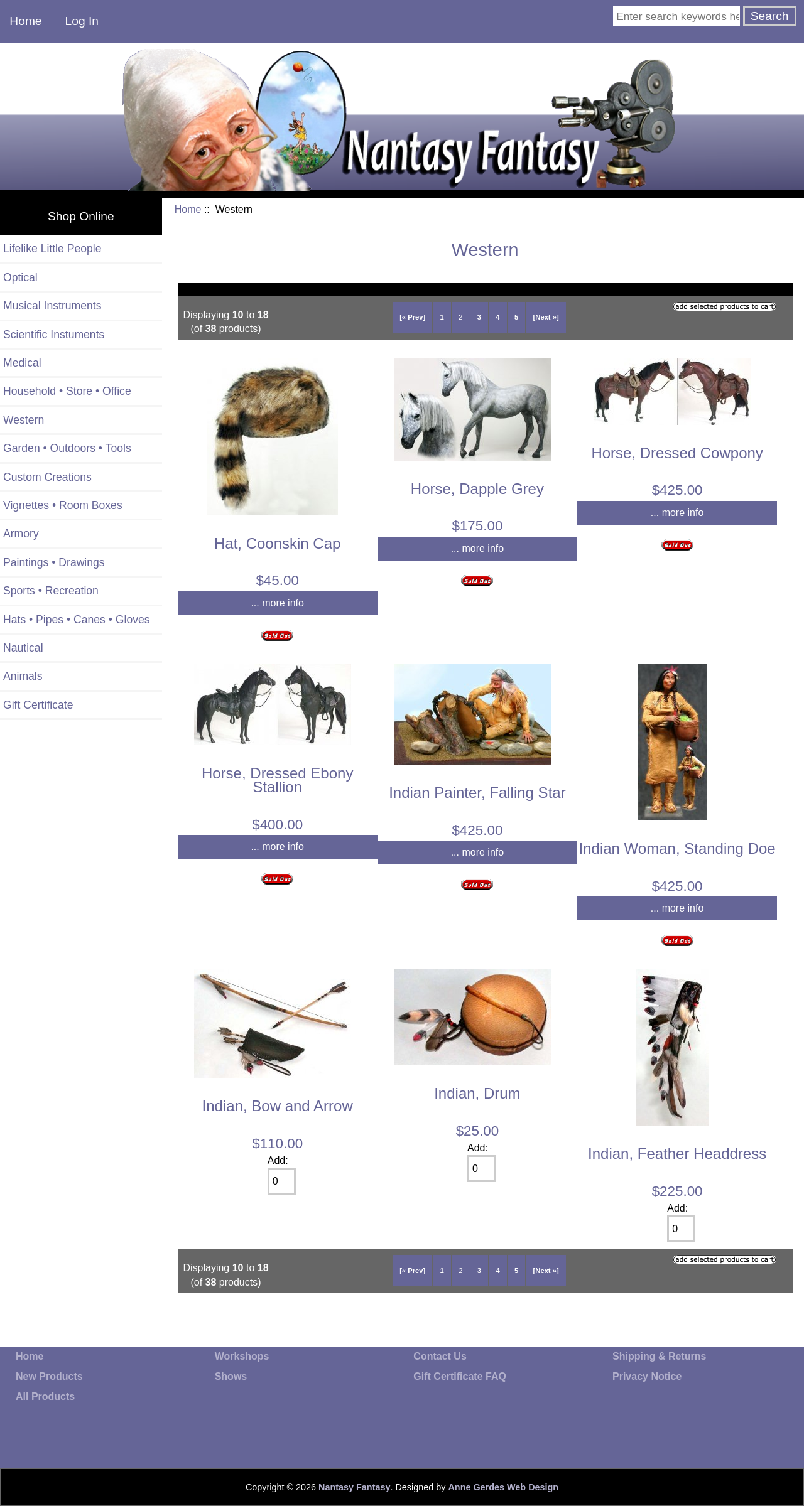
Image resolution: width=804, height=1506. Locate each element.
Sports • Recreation (51, 590)
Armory (21, 533)
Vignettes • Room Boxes (62, 505)
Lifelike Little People (52, 248)
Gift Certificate (38, 705)
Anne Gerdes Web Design (503, 1487)
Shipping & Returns (659, 1356)
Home (25, 21)
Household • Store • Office (67, 391)
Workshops (242, 1356)
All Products (45, 1396)
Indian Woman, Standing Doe (677, 848)
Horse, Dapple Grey (477, 488)
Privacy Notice (647, 1376)
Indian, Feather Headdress (677, 1153)
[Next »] (546, 317)
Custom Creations (47, 477)
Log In (82, 21)
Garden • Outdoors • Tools (67, 448)
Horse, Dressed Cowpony (677, 452)
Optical (20, 277)
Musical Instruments (52, 305)
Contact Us (439, 1356)
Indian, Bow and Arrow (277, 1105)
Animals (23, 676)
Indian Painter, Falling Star (477, 792)
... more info (277, 603)
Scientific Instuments (53, 334)
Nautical (23, 648)
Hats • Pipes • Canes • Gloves (76, 619)
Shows (231, 1376)
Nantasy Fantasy (354, 1487)
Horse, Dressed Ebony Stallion (277, 780)
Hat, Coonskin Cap (277, 543)
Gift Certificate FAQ (459, 1376)
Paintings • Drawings (54, 562)
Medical (22, 363)
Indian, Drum (477, 1093)
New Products (49, 1376)
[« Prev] (412, 317)
